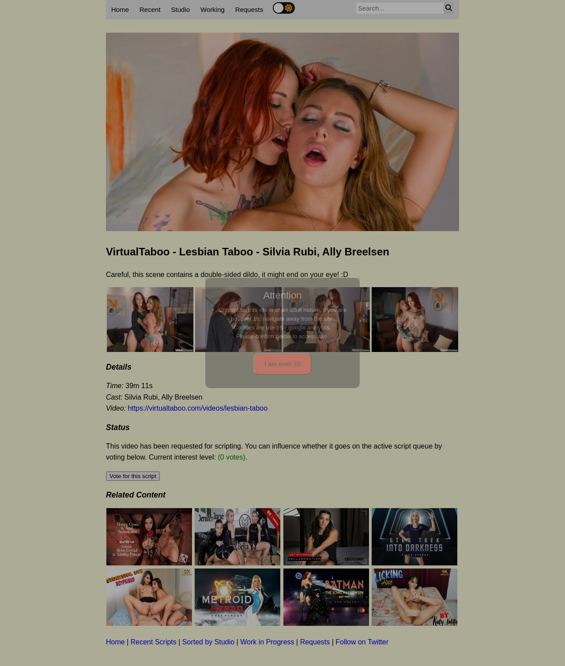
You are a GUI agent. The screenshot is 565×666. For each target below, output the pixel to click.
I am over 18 (283, 363)
